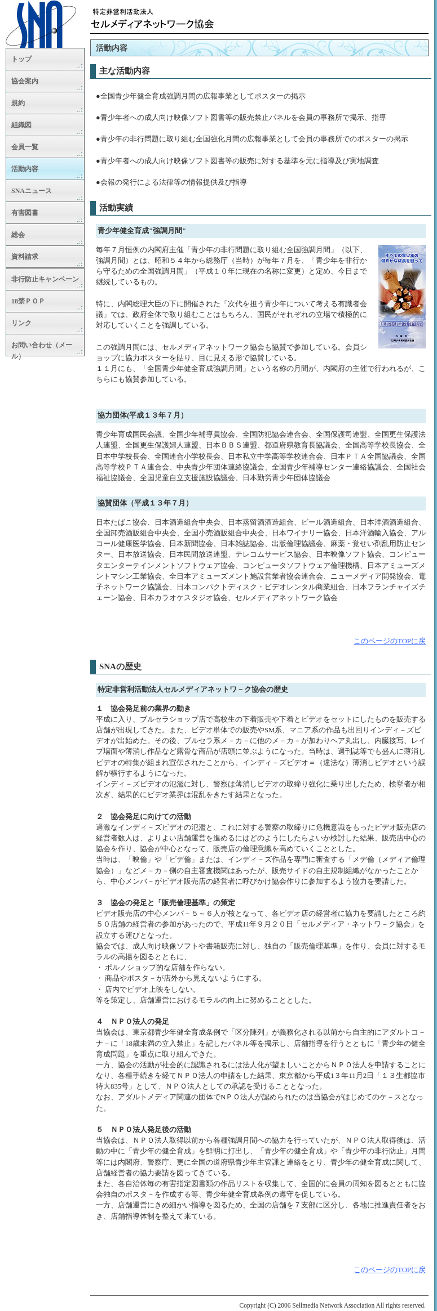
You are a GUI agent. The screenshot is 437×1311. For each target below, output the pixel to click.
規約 (18, 103)
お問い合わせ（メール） (41, 348)
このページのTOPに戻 (390, 641)
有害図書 (24, 213)
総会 (18, 235)
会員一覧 (24, 147)
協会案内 (24, 81)
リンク (21, 323)
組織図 (21, 125)
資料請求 (24, 257)
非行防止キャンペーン (45, 279)
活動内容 (24, 169)
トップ (21, 59)
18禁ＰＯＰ (28, 301)
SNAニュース (31, 191)
